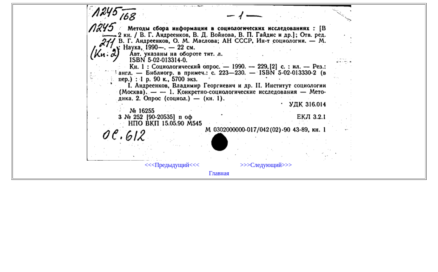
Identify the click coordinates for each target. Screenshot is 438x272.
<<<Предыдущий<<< (172, 165)
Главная (219, 173)
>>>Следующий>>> (266, 165)
